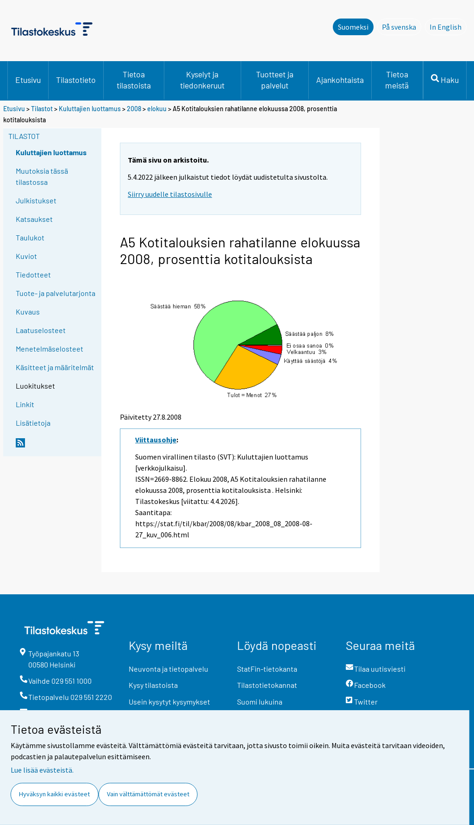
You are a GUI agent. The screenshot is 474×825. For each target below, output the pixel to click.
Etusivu (28, 80)
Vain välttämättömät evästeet (148, 794)
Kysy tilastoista (153, 684)
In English (448, 26)
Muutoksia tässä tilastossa (42, 176)
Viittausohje (155, 439)
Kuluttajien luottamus (90, 109)
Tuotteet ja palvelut (274, 79)
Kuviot (26, 256)
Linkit (25, 404)
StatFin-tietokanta (267, 668)
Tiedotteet (33, 274)
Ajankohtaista (340, 80)
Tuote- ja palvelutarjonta (55, 293)
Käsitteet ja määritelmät (55, 367)
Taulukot (30, 237)
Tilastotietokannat (267, 684)
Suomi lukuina (259, 701)
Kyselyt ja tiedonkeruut (202, 79)
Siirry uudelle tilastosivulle (170, 194)
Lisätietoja (33, 422)
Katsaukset (34, 218)
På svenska (401, 26)
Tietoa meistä (397, 79)
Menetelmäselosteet (49, 348)
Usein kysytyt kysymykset (169, 701)
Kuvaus (28, 311)
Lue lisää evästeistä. (42, 770)
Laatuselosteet (41, 330)
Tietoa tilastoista (134, 79)
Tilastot (42, 109)
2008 (134, 109)
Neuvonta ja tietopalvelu (168, 668)
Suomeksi (353, 26)
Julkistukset (36, 200)
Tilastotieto (76, 80)
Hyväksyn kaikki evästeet (54, 794)
